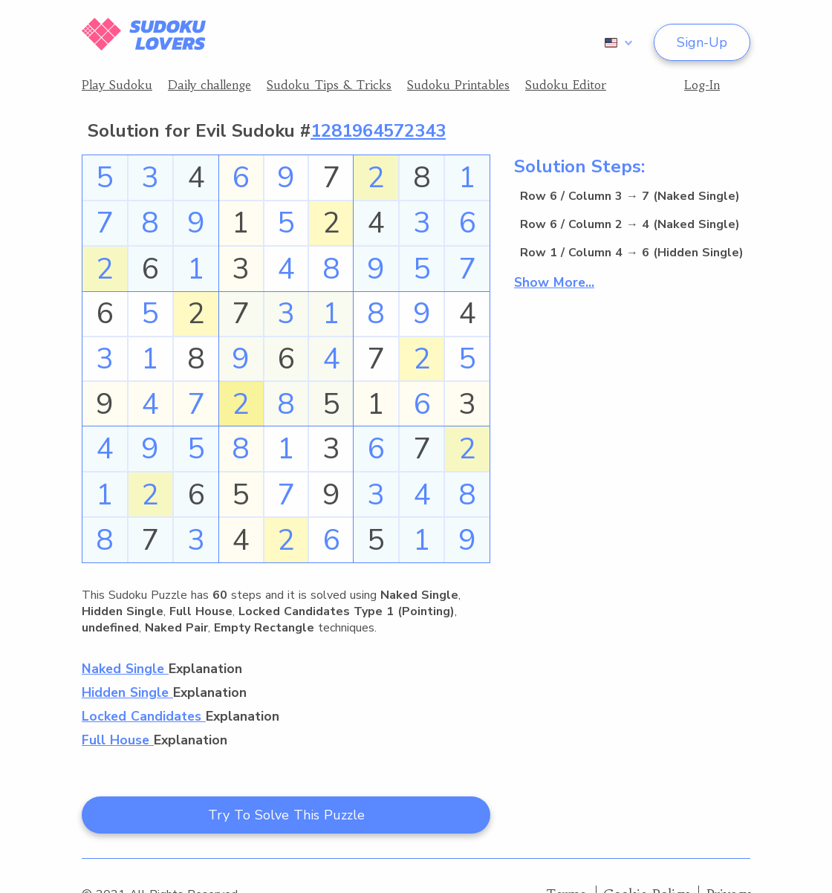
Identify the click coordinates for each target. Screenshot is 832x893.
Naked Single (125, 669)
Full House (118, 740)
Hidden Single (127, 692)
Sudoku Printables (458, 84)
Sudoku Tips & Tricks (329, 84)
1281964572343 (378, 131)
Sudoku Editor (565, 84)
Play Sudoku (117, 84)
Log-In (702, 84)
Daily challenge (209, 84)
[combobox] (616, 42)
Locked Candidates (144, 716)
